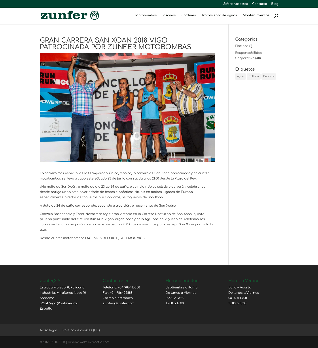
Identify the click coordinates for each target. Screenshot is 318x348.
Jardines (189, 15)
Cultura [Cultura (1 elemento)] (253, 76)
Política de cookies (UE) (81, 330)
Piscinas (169, 15)
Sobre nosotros (235, 4)
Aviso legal (48, 330)
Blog (274, 4)
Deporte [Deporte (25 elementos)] (268, 76)
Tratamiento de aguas (219, 15)
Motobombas (146, 15)
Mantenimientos (256, 15)
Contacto (259, 4)
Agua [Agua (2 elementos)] (240, 76)
